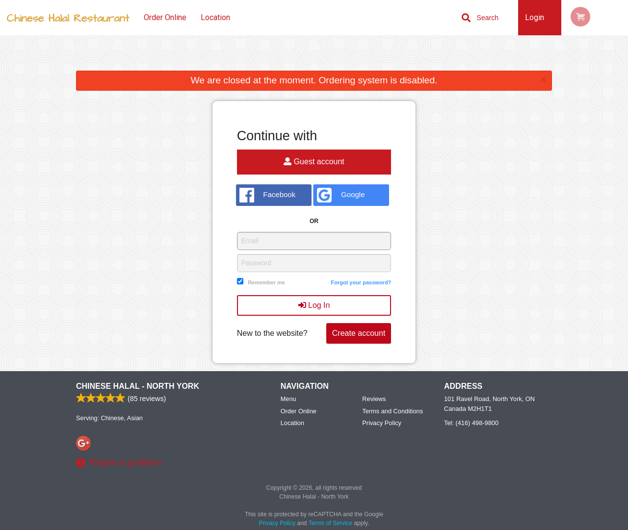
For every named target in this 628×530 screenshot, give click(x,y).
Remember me (266, 282)
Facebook (267, 195)
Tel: (471, 423)
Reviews (374, 399)
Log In (314, 305)
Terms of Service (330, 523)
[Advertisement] (314, 55)
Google (341, 195)
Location (215, 17)
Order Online (165, 17)
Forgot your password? (361, 282)
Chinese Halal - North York (137, 386)
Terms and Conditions (392, 411)
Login (534, 17)
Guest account (314, 161)
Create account (359, 333)
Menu (288, 399)
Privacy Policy (381, 423)
